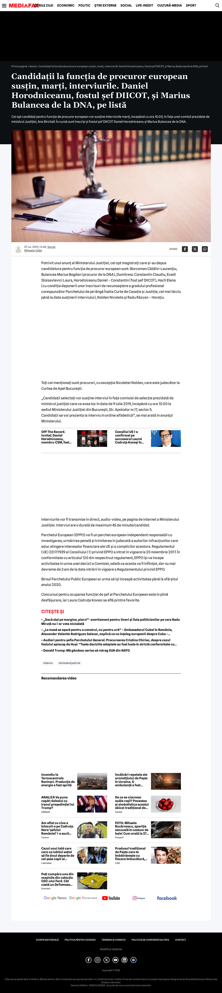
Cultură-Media (169, 5)
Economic (65, 5)
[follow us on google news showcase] (83, 898)
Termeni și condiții (114, 939)
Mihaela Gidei (33, 250)
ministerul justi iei (69, 663)
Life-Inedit (144, 5)
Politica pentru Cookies (80, 939)
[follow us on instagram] (139, 898)
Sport (191, 5)
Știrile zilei (43, 5)
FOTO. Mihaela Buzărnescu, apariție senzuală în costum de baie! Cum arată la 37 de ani (131, 828)
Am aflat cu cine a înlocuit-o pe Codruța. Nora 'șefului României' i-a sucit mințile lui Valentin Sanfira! (57, 828)
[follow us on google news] (55, 898)
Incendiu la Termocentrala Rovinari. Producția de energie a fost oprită (58, 780)
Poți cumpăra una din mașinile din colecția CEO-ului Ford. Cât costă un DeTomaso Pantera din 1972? (57, 879)
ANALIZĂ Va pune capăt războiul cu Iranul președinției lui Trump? (57, 803)
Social (126, 5)
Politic (84, 5)
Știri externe (105, 5)
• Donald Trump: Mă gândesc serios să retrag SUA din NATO (85, 650)
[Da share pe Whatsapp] (205, 249)
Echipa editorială (47, 939)
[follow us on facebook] (167, 898)
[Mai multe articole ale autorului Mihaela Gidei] (18, 249)
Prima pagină (19, 66)
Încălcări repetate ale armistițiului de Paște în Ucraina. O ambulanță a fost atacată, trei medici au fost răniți (132, 780)
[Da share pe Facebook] (185, 249)
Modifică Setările (111, 949)
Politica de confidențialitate (150, 939)
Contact (180, 939)
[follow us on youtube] (111, 898)
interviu (48, 663)
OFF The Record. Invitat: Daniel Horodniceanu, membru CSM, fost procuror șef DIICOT (56, 437)
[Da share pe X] (195, 249)
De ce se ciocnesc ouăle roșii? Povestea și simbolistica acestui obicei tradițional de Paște (132, 803)
